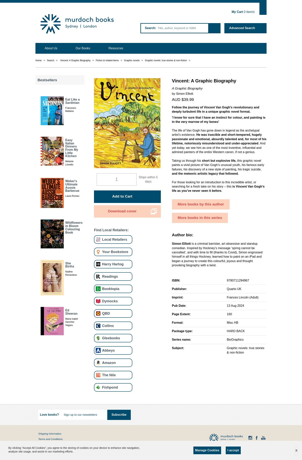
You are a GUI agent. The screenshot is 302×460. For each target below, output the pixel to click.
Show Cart (263, 9)
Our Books (83, 48)
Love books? (49, 414)
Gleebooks (111, 338)
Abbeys (108, 350)
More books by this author (201, 204)
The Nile (109, 375)
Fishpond (110, 387)
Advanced (242, 28)
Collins (108, 326)
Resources (115, 48)
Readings (110, 276)
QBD (106, 313)
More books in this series (200, 218)
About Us (51, 48)
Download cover (122, 211)
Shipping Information (49, 433)
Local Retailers (114, 239)
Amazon (109, 363)
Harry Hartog (113, 264)
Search (150, 28)
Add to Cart (122, 196)
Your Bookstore (115, 252)
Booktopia (110, 289)
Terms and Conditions (50, 439)
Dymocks (110, 301)
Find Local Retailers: (111, 230)
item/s (243, 11)
